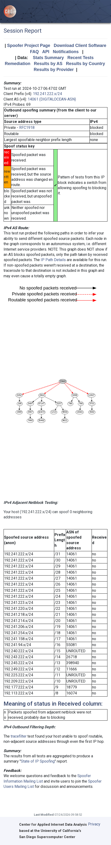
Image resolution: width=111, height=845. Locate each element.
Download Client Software (80, 45)
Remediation (17, 63)
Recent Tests (80, 57)
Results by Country (85, 63)
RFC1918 (27, 127)
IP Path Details (53, 260)
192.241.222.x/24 (47, 93)
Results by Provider (54, 69)
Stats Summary (48, 57)
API (45, 51)
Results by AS (48, 63)
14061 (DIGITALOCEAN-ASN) (52, 99)
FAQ (34, 51)
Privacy (94, 824)
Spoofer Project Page (28, 45)
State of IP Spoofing (38, 761)
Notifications (66, 51)
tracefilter (19, 736)
